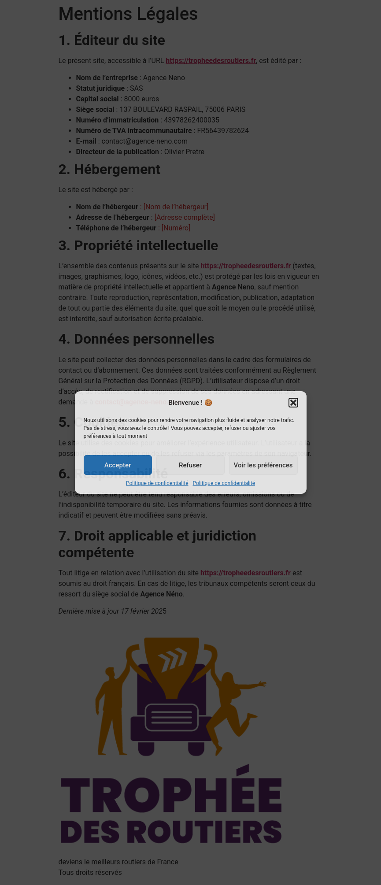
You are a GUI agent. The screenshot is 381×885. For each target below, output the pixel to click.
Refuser (190, 465)
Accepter (117, 465)
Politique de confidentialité (157, 483)
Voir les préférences (263, 465)
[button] (293, 402)
